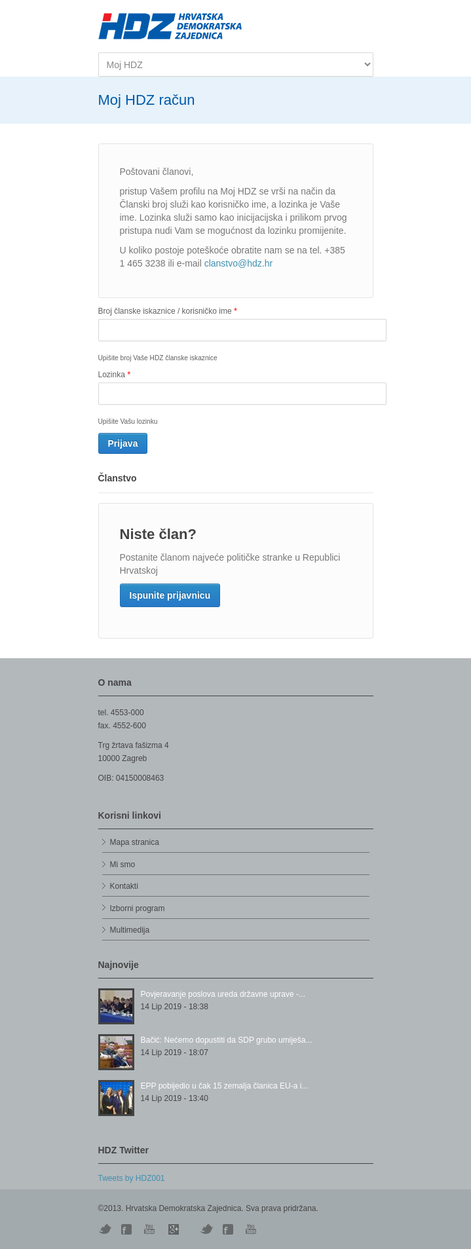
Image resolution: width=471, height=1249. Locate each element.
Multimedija (130, 930)
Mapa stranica (134, 842)
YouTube (150, 1229)
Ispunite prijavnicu (170, 595)
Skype (173, 1229)
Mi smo (123, 864)
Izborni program (137, 908)
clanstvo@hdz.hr (238, 263)
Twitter (104, 1229)
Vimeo (206, 1229)
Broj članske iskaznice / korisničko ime (167, 311)
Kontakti (124, 886)
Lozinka (114, 374)
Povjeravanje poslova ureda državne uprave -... (223, 994)
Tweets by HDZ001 (131, 1178)
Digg (127, 1229)
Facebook (229, 1229)
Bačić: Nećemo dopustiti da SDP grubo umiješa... (226, 1040)
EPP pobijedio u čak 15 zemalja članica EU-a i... (225, 1086)
